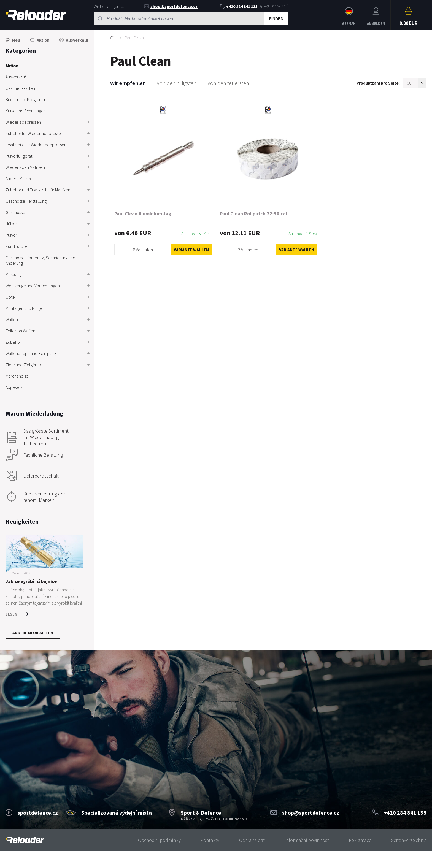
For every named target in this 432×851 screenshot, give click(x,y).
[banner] (25, 840)
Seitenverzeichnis (408, 840)
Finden (276, 19)
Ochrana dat (252, 840)
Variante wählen (191, 249)
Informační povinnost (307, 840)
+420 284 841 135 (239, 6)
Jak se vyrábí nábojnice (31, 581)
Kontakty (210, 840)
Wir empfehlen (128, 83)
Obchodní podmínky (159, 840)
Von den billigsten (176, 83)
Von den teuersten (228, 83)
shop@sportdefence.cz (171, 6)
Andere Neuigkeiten (32, 632)
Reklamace (360, 840)
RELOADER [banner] (36, 15)
